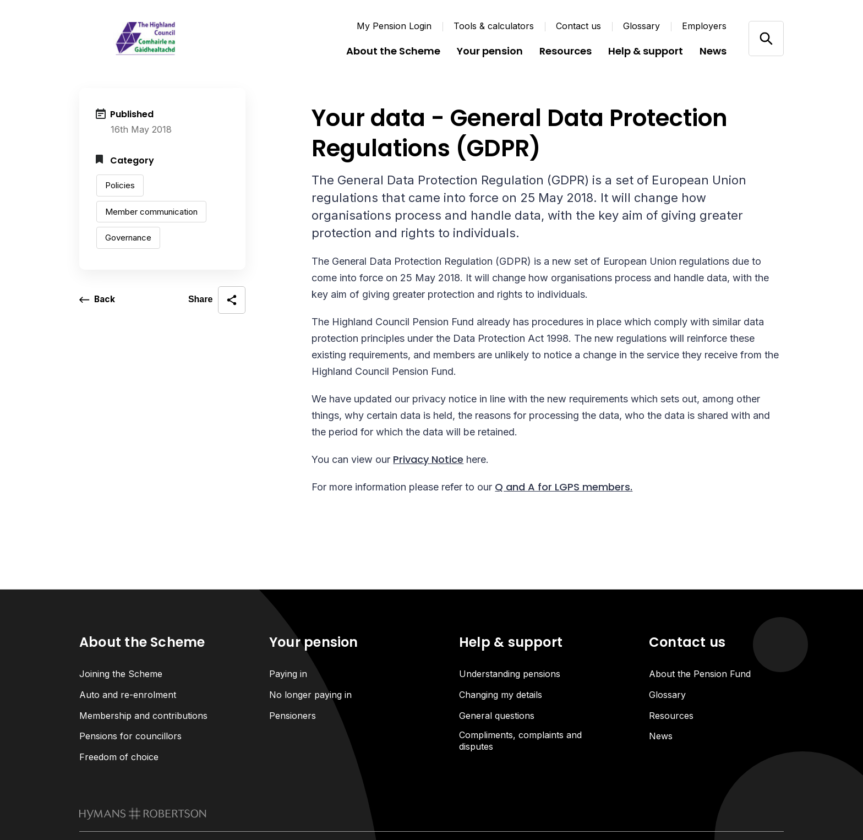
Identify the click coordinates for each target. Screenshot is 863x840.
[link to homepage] (142, 814)
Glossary (641, 25)
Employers (704, 25)
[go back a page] (97, 300)
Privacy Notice (428, 459)
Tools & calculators (494, 25)
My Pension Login (394, 25)
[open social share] (216, 300)
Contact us (578, 25)
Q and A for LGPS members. (563, 487)
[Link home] (145, 38)
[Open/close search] (766, 38)
